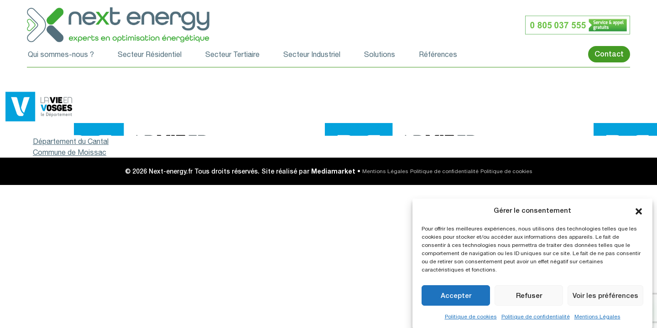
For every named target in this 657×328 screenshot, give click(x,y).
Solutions (379, 54)
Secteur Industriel (311, 54)
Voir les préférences (605, 295)
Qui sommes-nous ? (61, 54)
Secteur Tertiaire (232, 54)
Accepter (456, 295)
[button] (638, 210)
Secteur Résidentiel (150, 54)
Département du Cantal (71, 141)
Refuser (529, 295)
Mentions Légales (597, 316)
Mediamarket (333, 171)
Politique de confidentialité (535, 316)
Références (438, 54)
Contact (609, 54)
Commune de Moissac (69, 152)
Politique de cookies (471, 316)
